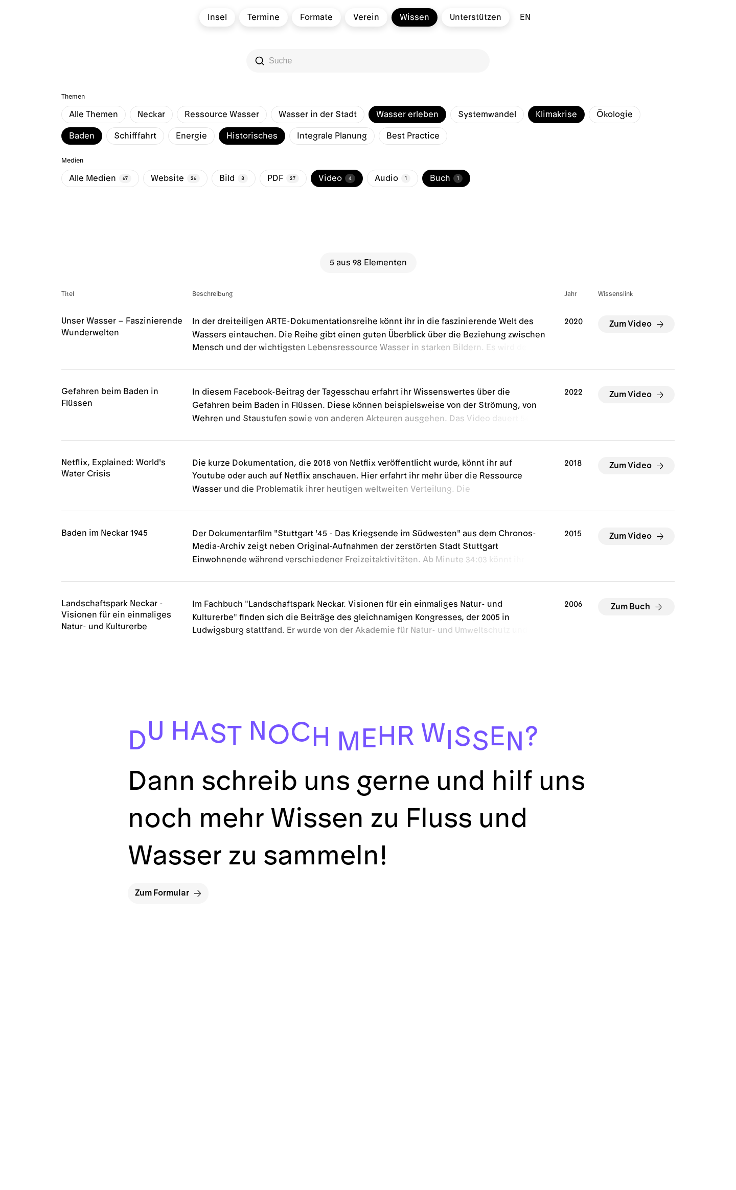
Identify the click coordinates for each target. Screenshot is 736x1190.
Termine (263, 17)
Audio (392, 178)
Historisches (252, 136)
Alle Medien (100, 178)
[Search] (369, 60)
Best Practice (413, 136)
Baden (82, 136)
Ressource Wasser (222, 114)
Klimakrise (556, 114)
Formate (316, 17)
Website (175, 178)
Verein (366, 17)
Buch (446, 178)
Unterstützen (475, 17)
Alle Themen (93, 114)
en (525, 17)
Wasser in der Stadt (318, 114)
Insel (217, 17)
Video (336, 178)
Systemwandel (487, 114)
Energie (191, 136)
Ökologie (614, 114)
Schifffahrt (135, 136)
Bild (233, 178)
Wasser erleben (407, 114)
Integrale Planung (332, 136)
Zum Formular (168, 893)
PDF (283, 178)
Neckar (151, 114)
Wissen (414, 17)
